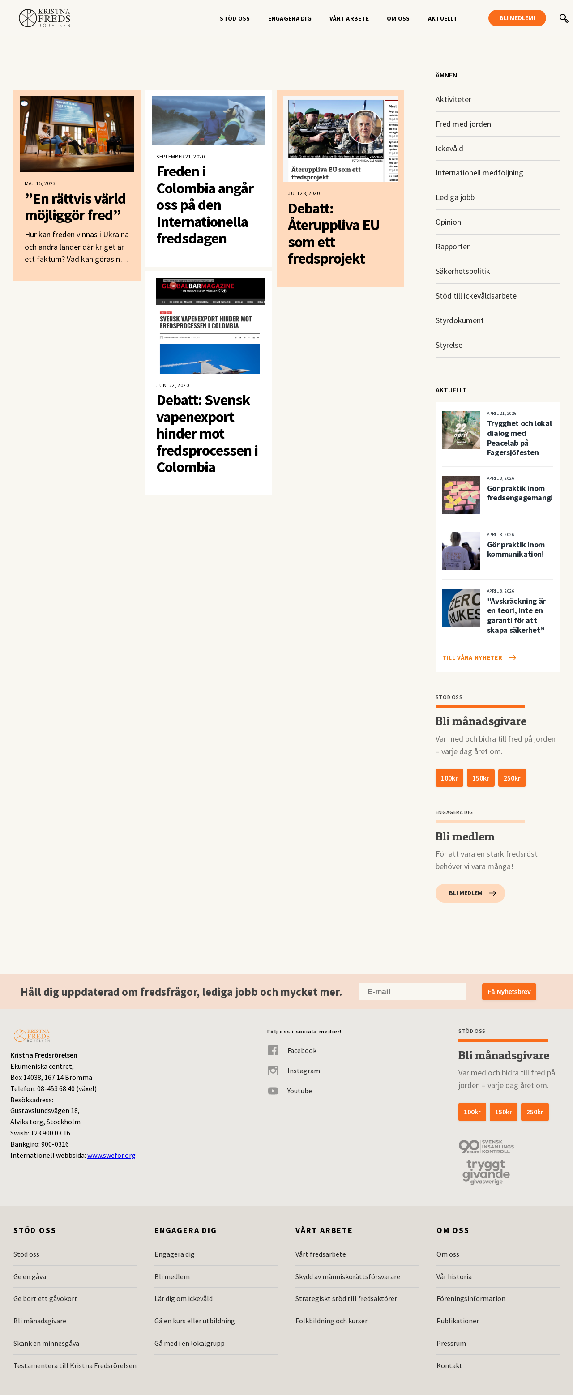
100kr (449, 777)
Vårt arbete (349, 18)
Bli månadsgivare (39, 1320)
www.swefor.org (111, 1155)
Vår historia (454, 1276)
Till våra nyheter (472, 657)
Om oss (398, 18)
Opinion (448, 222)
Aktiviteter (453, 99)
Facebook (291, 1050)
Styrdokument (460, 320)
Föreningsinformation (470, 1298)
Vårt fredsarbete (320, 1254)
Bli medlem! (517, 18)
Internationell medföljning (479, 172)
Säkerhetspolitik (463, 271)
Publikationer (457, 1320)
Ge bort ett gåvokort (45, 1298)
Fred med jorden (463, 124)
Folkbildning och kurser (331, 1320)
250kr (512, 777)
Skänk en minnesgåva (46, 1343)
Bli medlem (466, 893)
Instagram (293, 1070)
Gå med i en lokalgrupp (189, 1343)
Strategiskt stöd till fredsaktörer (346, 1298)
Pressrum (451, 1343)
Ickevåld (449, 148)
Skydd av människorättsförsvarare (347, 1276)
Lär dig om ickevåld (183, 1298)
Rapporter (453, 246)
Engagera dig (290, 18)
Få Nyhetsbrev (508, 991)
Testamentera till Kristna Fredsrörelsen (75, 1365)
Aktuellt (442, 18)
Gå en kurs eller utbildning (194, 1320)
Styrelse (449, 345)
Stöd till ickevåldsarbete (476, 295)
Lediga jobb (455, 197)
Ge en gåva (29, 1276)
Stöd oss (235, 18)
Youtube (289, 1090)
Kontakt (449, 1365)
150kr (480, 777)
